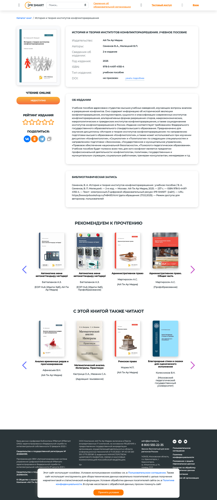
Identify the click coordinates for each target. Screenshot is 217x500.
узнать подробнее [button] (134, 78)
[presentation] (24, 269)
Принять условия (108, 492)
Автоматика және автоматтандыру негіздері (52, 274)
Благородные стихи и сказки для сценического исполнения (165, 364)
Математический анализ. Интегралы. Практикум (89, 366)
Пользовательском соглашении (147, 472)
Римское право (127, 361)
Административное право (127, 273)
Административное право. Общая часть (165, 274)
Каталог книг (24, 18)
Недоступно (38, 100)
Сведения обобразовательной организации (112, 5)
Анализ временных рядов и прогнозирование (51, 362)
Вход (196, 5)
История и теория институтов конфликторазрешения (67, 18)
